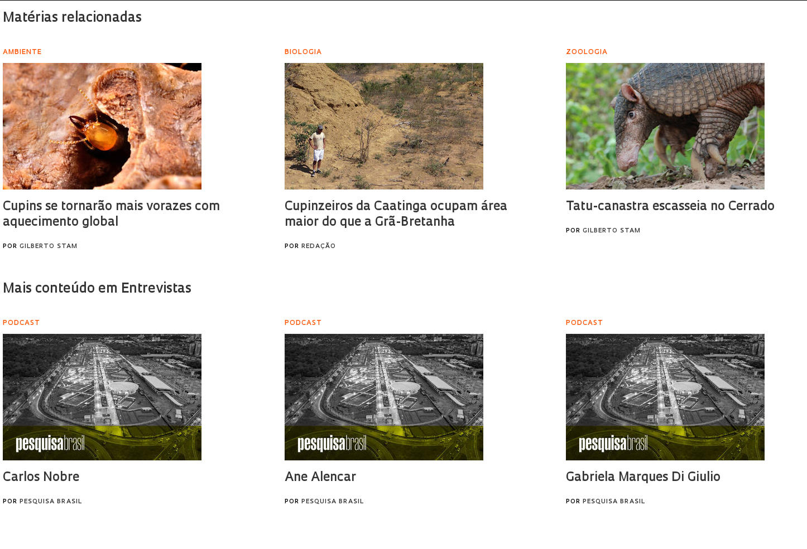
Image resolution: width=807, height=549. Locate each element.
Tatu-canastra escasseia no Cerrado (670, 207)
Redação (318, 247)
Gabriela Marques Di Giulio (643, 478)
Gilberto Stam (49, 247)
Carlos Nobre (41, 478)
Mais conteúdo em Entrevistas (97, 289)
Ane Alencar (320, 478)
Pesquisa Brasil (51, 502)
